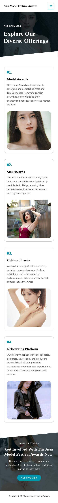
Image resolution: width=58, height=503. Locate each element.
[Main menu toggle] (51, 6)
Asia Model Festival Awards (20, 6)
